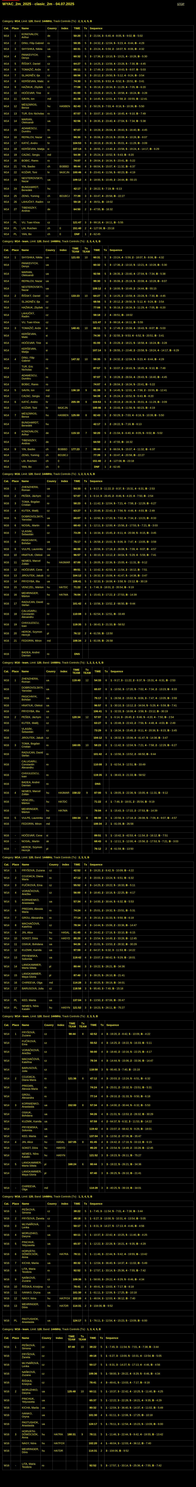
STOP (180, 4)
